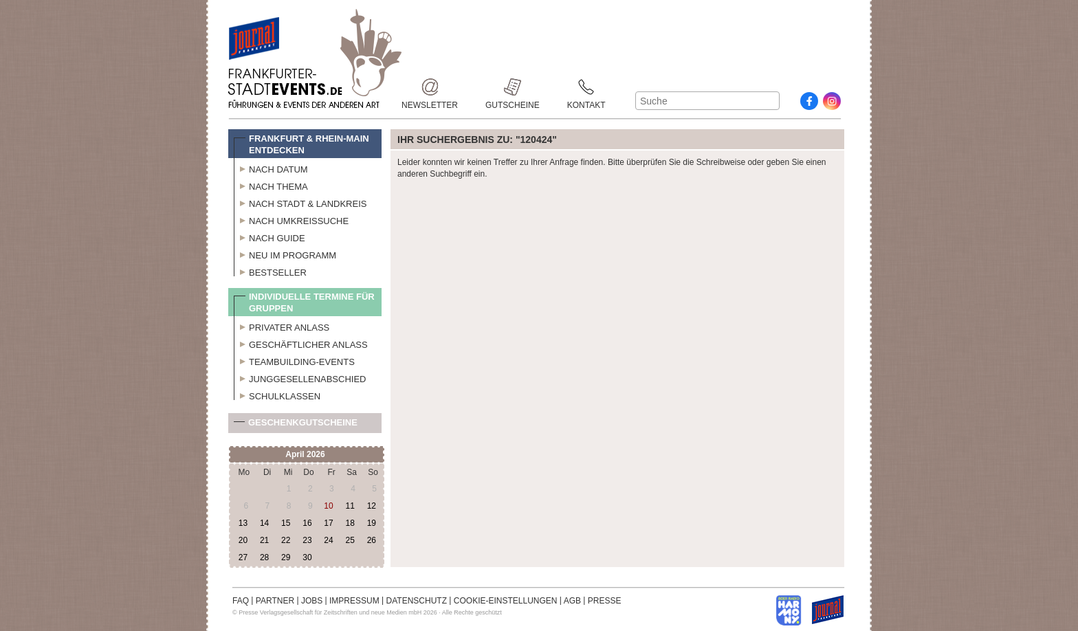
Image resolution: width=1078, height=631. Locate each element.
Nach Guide (269, 236)
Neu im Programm (285, 254)
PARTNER (275, 601)
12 (371, 506)
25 (349, 540)
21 (264, 540)
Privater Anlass (281, 326)
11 (349, 506)
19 (371, 523)
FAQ (240, 601)
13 (243, 523)
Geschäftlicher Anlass (301, 343)
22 (285, 540)
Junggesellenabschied (300, 377)
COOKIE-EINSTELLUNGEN (506, 601)
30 (306, 557)
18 (349, 523)
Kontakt (586, 87)
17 (328, 523)
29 (285, 557)
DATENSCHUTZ (416, 601)
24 (328, 540)
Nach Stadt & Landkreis (300, 202)
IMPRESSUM (354, 601)
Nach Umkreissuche (291, 219)
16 (306, 523)
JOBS (311, 601)
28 (264, 557)
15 (285, 523)
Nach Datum (271, 168)
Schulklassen (277, 394)
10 (328, 506)
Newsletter (430, 87)
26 (371, 540)
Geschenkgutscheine (296, 425)
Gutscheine (512, 87)
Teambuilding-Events (294, 360)
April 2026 (304, 454)
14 (264, 523)
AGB (572, 601)
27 (243, 557)
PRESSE (605, 601)
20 (243, 540)
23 (306, 540)
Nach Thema (271, 185)
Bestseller (270, 271)
